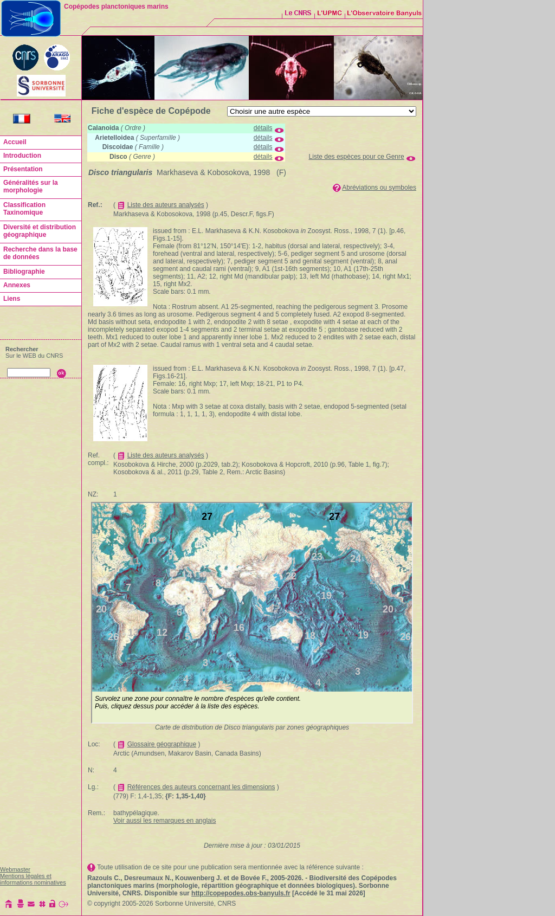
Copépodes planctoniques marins (116, 6)
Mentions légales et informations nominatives (33, 879)
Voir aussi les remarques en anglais (164, 820)
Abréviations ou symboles (379, 187)
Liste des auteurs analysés (165, 205)
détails (263, 128)
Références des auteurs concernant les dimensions (201, 787)
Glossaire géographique (161, 744)
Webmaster (15, 869)
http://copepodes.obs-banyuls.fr (241, 893)
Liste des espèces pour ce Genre (356, 156)
